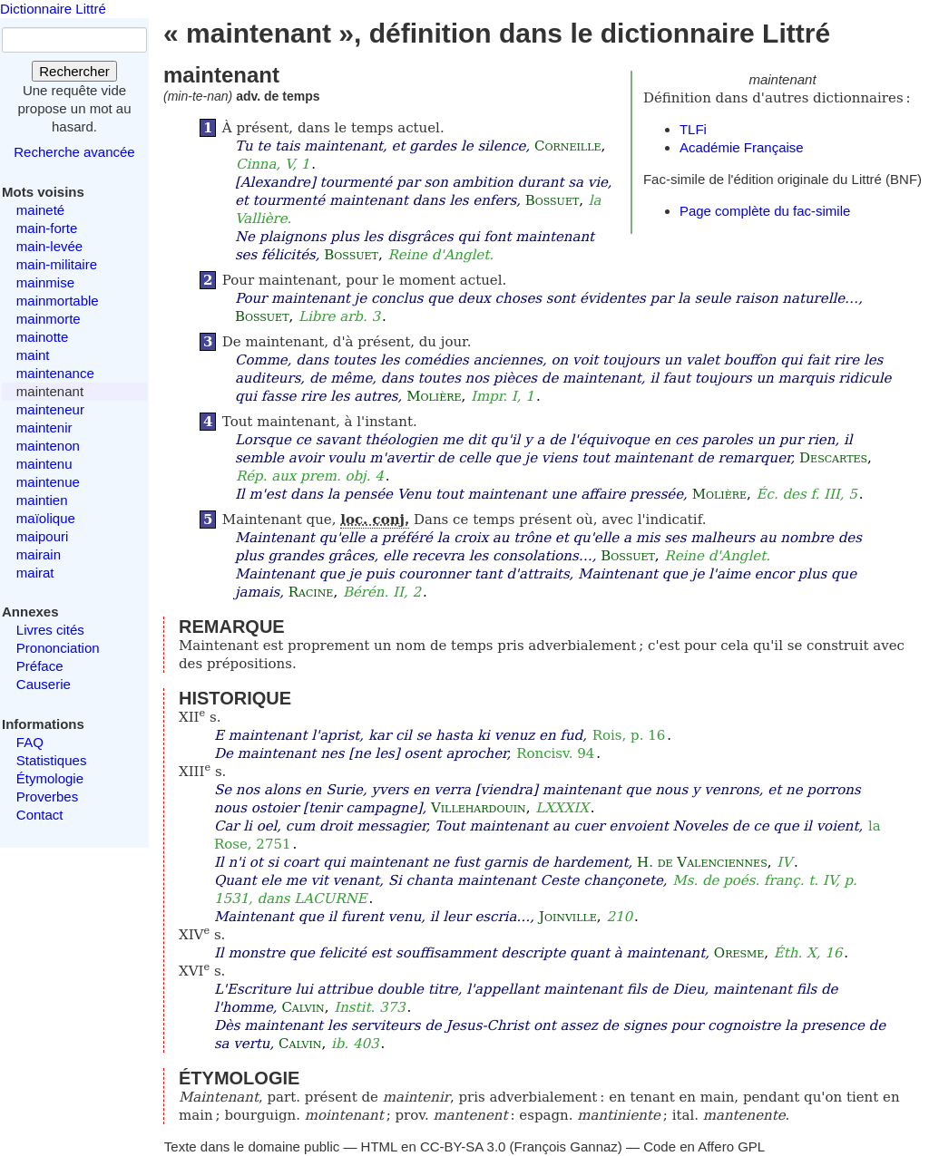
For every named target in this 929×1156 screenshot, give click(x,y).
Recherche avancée (74, 152)
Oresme (739, 953)
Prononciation (58, 648)
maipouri (42, 536)
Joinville (568, 916)
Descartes (833, 458)
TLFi (693, 129)
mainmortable (57, 300)
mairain (38, 554)
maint (33, 355)
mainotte (42, 337)
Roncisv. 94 (555, 753)
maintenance (55, 373)
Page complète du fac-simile (765, 211)
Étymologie (49, 778)
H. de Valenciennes (702, 862)
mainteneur (50, 409)
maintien (42, 500)
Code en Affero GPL (704, 1146)
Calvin (302, 1007)
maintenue (48, 482)
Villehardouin (478, 808)
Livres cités (50, 629)
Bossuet (552, 200)
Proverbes (47, 796)
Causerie (43, 684)
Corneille (567, 146)
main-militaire (56, 264)
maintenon (48, 445)
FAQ (30, 742)
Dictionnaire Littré (53, 8)
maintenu (44, 463)
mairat (35, 572)
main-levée (49, 246)
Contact (40, 814)
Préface (40, 666)
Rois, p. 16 (629, 735)
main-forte (47, 228)
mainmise (45, 282)
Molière (433, 396)
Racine (311, 592)
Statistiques (51, 760)
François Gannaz (566, 1146)
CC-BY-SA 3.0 (463, 1146)
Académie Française (742, 147)
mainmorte (48, 318)
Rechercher (74, 71)
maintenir (44, 427)
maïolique (45, 518)
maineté (40, 210)
